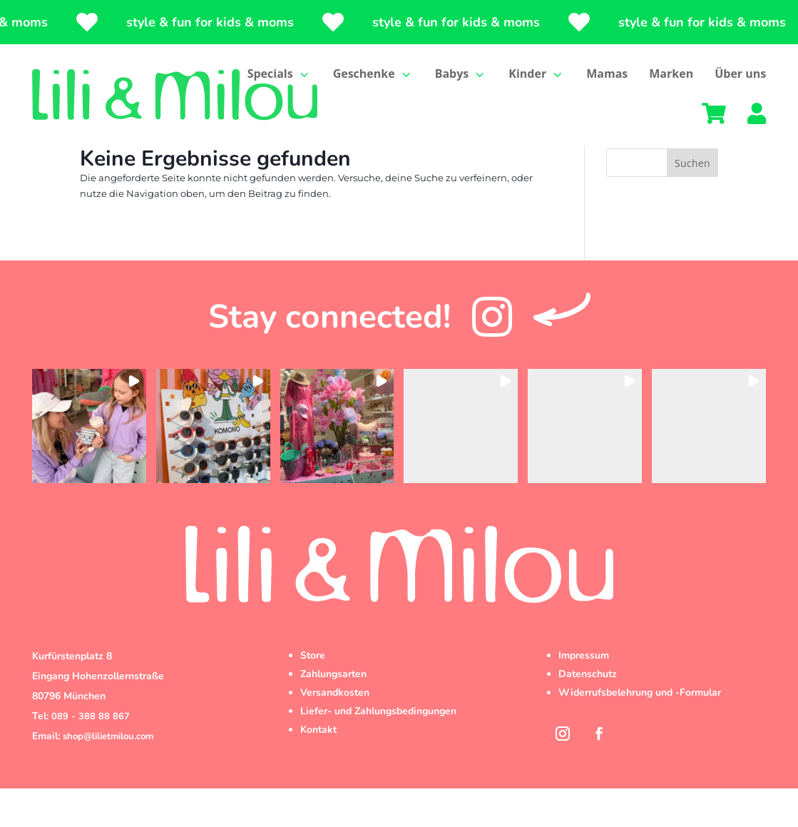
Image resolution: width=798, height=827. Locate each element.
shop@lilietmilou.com (108, 774)
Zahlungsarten (333, 712)
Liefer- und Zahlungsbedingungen (378, 749)
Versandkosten (334, 731)
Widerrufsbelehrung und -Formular (639, 731)
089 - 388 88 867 (90, 755)
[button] (89, 464)
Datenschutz (587, 712)
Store (312, 694)
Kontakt (318, 768)
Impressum (583, 694)
